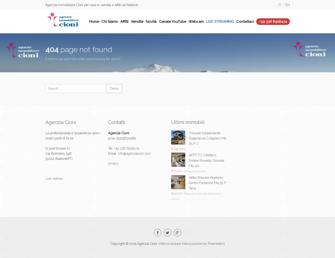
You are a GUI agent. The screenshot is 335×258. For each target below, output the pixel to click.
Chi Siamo (109, 21)
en (287, 5)
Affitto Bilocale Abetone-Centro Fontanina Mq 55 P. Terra (207, 183)
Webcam (196, 21)
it (279, 5)
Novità (151, 21)
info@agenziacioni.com (134, 153)
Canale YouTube (172, 21)
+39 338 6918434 (273, 21)
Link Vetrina (54, 179)
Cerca (114, 88)
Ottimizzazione (170, 244)
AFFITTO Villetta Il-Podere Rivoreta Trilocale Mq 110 (206, 160)
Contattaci (245, 21)
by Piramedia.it (214, 244)
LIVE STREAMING (220, 21)
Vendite (137, 21)
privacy (113, 163)
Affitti (124, 21)
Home (94, 21)
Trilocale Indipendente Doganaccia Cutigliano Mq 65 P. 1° (207, 138)
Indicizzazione (192, 244)
